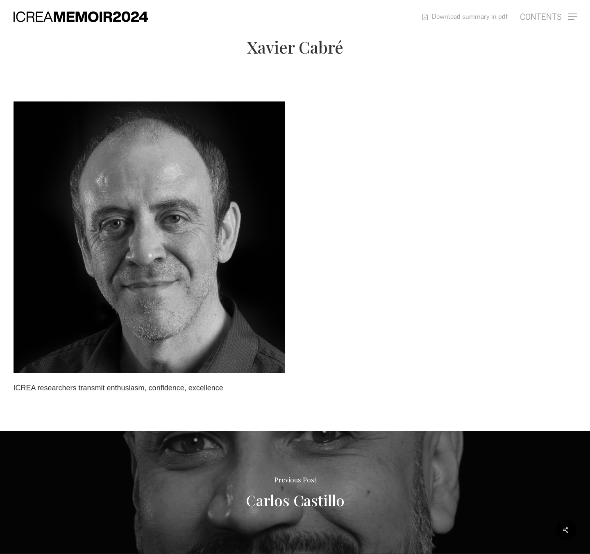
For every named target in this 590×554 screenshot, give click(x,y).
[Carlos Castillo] (295, 492)
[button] (548, 17)
